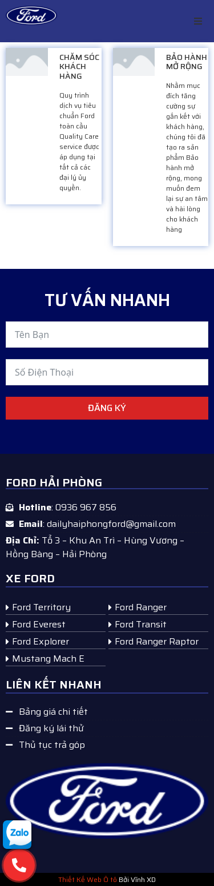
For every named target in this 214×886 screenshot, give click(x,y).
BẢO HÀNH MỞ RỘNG (186, 62)
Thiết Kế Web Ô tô (87, 879)
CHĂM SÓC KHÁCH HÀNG (79, 67)
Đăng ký (107, 408)
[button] (198, 21)
